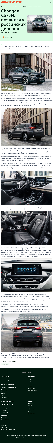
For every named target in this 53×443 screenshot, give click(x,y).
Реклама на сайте (32, 413)
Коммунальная (31, 381)
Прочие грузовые (5, 397)
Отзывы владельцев (7, 404)
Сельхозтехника (31, 388)
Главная (3, 6)
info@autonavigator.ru (41, 435)
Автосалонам (31, 415)
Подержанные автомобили (7, 379)
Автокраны (30, 379)
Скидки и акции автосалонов (8, 429)
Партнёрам (30, 417)
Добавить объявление (7, 384)
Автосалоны (30, 403)
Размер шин (4, 410)
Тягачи (2, 395)
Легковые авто (5, 376)
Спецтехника (31, 376)
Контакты (30, 411)
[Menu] (51, 2)
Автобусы (3, 393)
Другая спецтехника (32, 390)
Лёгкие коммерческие (6, 391)
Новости (8, 6)
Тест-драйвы (4, 417)
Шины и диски (5, 408)
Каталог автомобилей (7, 401)
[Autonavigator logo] (11, 2)
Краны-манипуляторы (33, 384)
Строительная (31, 382)
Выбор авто (4, 415)
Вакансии (30, 419)
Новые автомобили (5, 381)
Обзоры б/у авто (5, 419)
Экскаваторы (31, 386)
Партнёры (30, 405)
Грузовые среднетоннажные (8, 389)
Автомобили (14, 6)
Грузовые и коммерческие (8, 387)
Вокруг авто (4, 427)
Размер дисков (4, 412)
